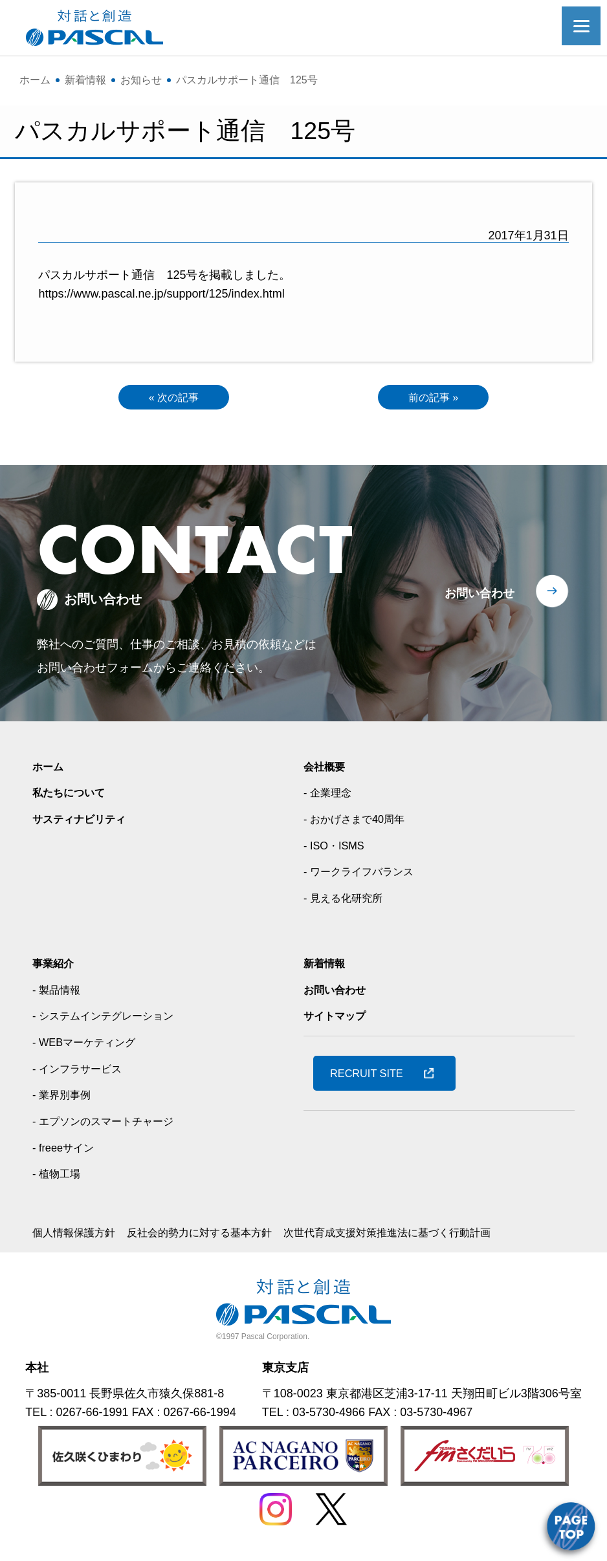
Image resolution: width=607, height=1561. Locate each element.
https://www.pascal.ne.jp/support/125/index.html (161, 293)
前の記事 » (433, 398)
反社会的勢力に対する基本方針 (218, 1235)
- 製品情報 (59, 992)
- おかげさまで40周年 (360, 822)
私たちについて (73, 795)
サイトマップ (338, 1018)
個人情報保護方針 (79, 1235)
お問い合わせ (479, 595)
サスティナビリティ (84, 822)
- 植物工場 (59, 1176)
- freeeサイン (66, 1150)
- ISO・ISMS (337, 848)
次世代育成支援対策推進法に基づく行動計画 (428, 1235)
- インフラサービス (82, 1071)
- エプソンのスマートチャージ (111, 1124)
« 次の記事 (174, 398)
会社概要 (327, 769)
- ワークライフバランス (365, 874)
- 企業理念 (330, 795)
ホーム (49, 769)
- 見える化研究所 (348, 901)
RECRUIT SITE (372, 1075)
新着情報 (327, 965)
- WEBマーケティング (90, 1045)
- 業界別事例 (65, 1097)
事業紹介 (55, 965)
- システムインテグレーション (111, 1018)
